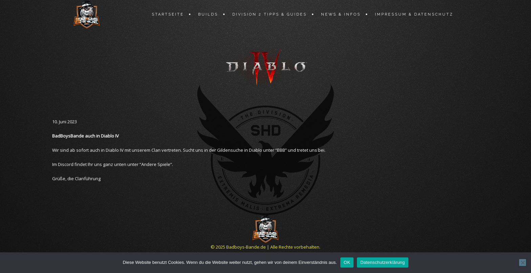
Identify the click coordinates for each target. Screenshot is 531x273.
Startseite (168, 14)
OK (347, 262)
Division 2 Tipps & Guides (269, 14)
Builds (208, 14)
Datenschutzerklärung (382, 262)
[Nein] (522, 262)
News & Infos (341, 14)
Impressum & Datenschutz (414, 14)
